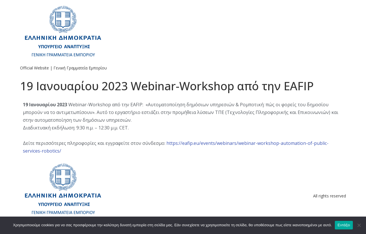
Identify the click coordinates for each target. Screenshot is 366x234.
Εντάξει (344, 225)
